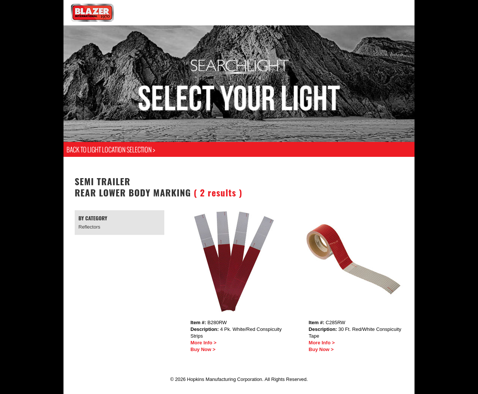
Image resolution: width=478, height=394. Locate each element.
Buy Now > (202, 349)
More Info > (203, 342)
